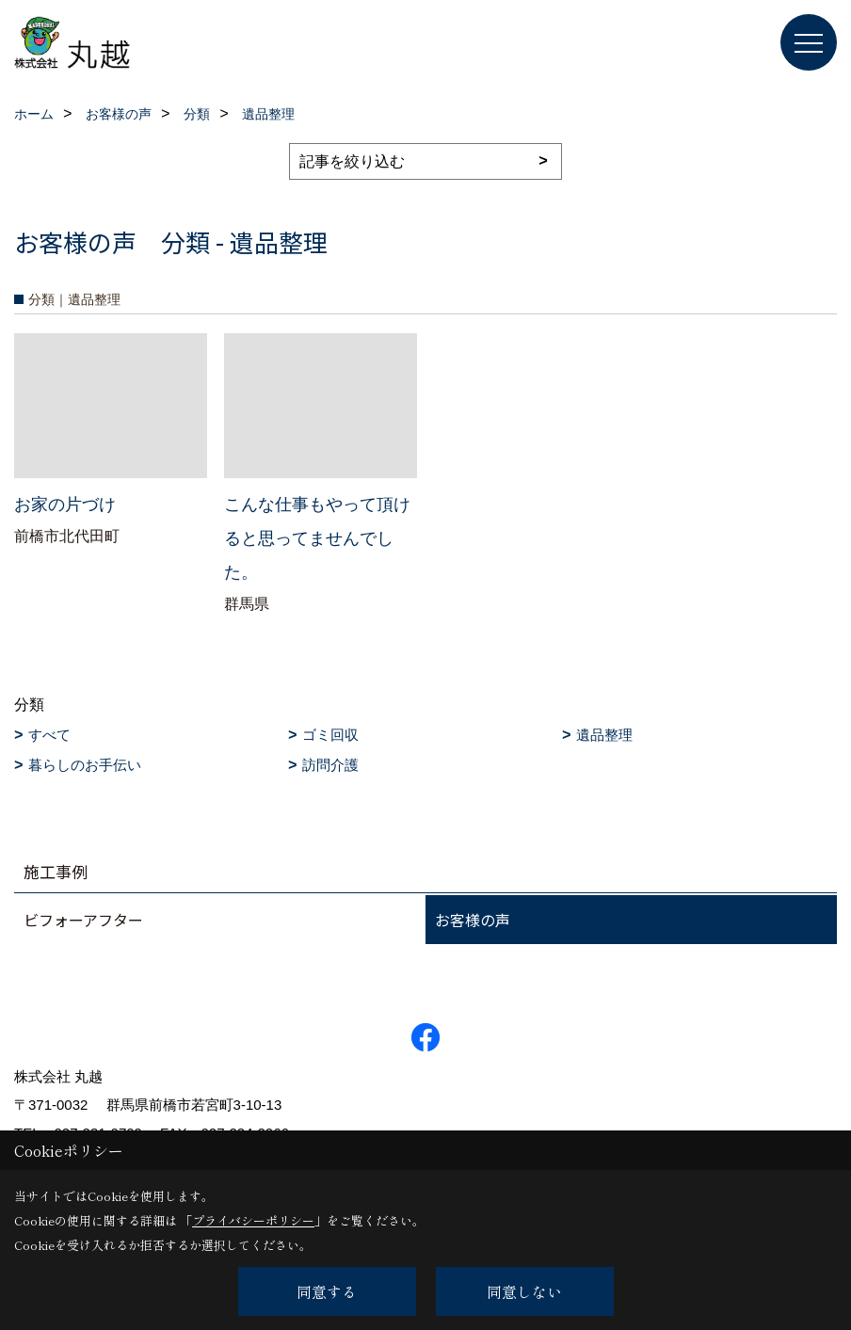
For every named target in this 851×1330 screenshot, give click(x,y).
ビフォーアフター (83, 919)
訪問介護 (330, 765)
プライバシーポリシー (253, 1220)
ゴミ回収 (330, 735)
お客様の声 (472, 919)
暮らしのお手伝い (84, 765)
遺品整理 (604, 735)
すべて (49, 735)
